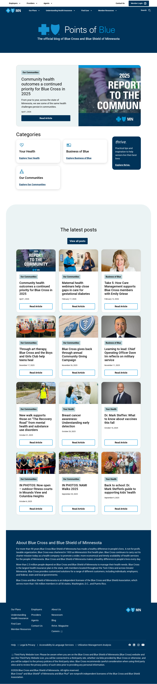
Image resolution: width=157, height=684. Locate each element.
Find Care (85, 11)
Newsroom (57, 615)
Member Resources (106, 11)
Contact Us (120, 3)
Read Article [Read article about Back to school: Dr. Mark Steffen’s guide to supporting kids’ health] (121, 508)
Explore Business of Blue (78, 158)
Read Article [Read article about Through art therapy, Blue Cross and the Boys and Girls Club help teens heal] (36, 372)
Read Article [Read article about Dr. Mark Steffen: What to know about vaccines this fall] (121, 442)
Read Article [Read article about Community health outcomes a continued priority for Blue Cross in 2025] (46, 118)
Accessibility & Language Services (56, 645)
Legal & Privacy (27, 645)
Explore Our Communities (32, 184)
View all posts (77, 241)
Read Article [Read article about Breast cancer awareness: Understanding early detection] (78, 442)
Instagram (138, 645)
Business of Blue (113, 277)
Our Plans (33, 11)
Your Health (68, 409)
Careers (57, 631)
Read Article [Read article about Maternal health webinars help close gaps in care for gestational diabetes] (78, 306)
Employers (13, 3)
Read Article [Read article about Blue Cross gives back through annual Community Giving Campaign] (78, 372)
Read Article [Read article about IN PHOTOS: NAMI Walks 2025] (78, 508)
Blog (54, 620)
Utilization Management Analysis (94, 645)
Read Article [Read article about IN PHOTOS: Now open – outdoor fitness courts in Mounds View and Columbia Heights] (36, 508)
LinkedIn (134, 645)
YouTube (143, 645)
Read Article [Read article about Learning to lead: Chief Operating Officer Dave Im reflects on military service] (121, 372)
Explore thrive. (122, 165)
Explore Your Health (29, 158)
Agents (46, 3)
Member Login (137, 3)
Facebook (130, 645)
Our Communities (31, 72)
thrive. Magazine (60, 625)
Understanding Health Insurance (59, 11)
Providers (30, 3)
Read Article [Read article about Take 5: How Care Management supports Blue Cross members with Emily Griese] (121, 306)
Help (13, 645)
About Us (56, 609)
